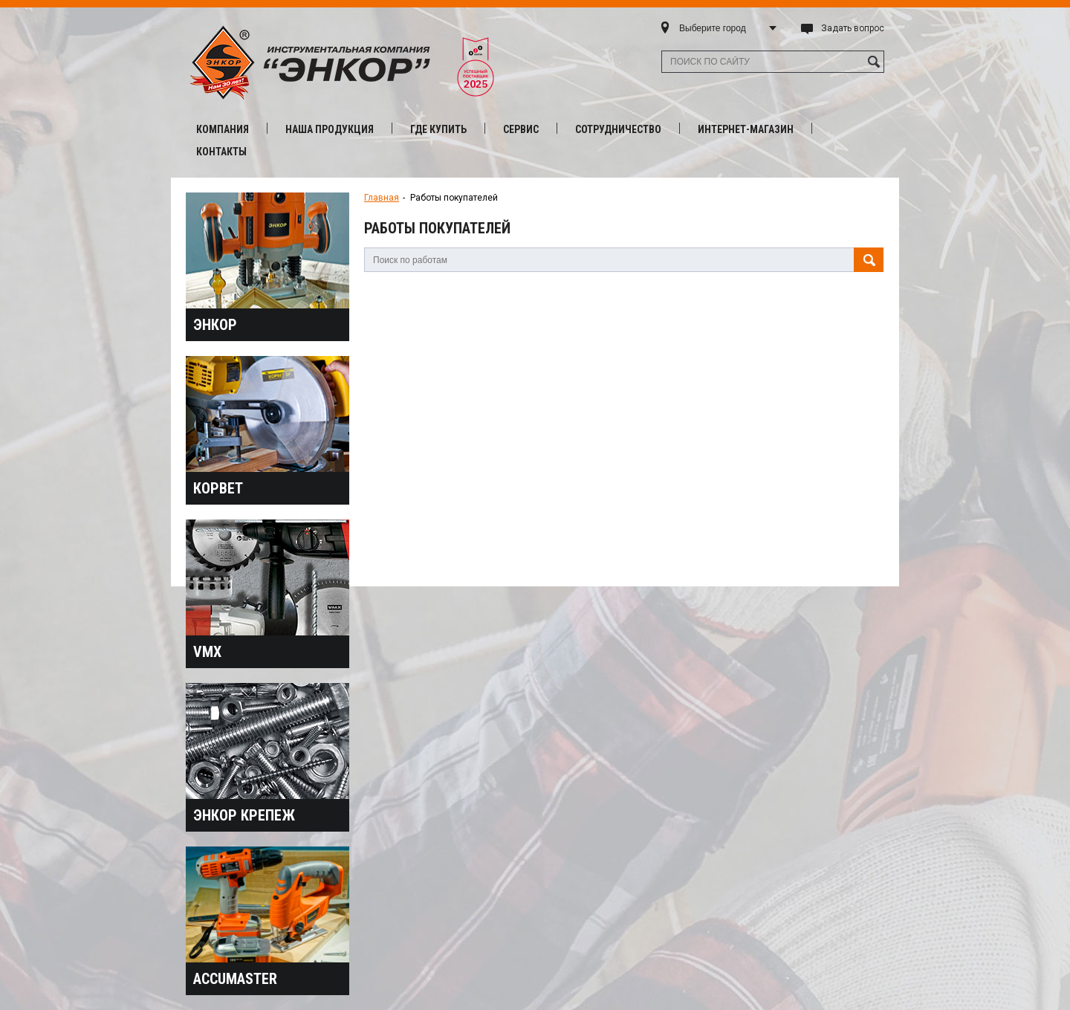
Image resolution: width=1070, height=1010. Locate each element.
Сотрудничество (618, 129)
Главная (381, 197)
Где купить (438, 129)
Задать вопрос (852, 28)
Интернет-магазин (746, 129)
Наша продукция (329, 129)
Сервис (521, 129)
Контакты (221, 152)
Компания (222, 129)
